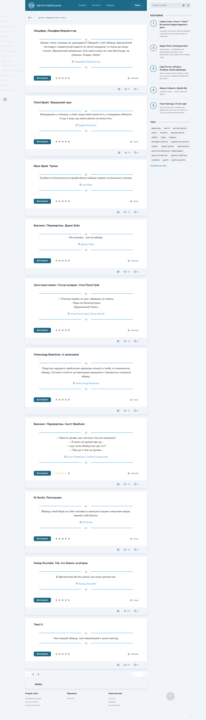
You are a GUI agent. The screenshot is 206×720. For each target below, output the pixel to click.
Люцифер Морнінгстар (87, 61)
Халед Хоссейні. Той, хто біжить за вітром (61, 563)
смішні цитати (167, 146)
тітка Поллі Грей (80, 313)
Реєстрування (114, 705)
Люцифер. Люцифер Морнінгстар (55, 30)
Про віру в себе (10, 76)
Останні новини (31, 702)
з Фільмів (5, 23)
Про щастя (6, 41)
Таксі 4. (38, 624)
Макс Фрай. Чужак (46, 166)
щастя (165, 160)
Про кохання (7, 47)
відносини (156, 128)
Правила (110, 5)
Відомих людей (8, 29)
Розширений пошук (33, 698)
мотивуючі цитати (159, 142)
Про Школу (6, 96)
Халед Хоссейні (87, 583)
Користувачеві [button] (115, 693)
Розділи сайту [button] (31, 693)
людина (172, 137)
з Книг (4, 17)
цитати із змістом (179, 155)
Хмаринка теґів (52, 18)
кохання (163, 133)
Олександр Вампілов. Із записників (56, 354)
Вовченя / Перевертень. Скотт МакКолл (59, 424)
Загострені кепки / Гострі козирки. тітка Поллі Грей (66, 285)
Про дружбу (6, 53)
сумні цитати (183, 146)
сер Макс (87, 184)
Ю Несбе (87, 522)
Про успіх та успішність (8, 83)
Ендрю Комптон (87, 125)
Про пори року (7, 90)
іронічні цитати (178, 160)
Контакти (96, 5)
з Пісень (5, 102)
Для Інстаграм (8, 108)
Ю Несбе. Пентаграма (47, 497)
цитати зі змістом (159, 155)
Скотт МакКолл (76, 456)
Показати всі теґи (158, 166)
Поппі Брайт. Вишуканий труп (52, 102)
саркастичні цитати (180, 142)
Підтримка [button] (72, 693)
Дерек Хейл (87, 244)
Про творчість (9, 64)
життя (167, 128)
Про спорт (7, 70)
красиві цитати (177, 133)
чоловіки (155, 160)
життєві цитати (180, 128)
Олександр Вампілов (87, 383)
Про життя (6, 35)
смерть (154, 146)
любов (154, 137)
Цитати (41, 18)
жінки (154, 133)
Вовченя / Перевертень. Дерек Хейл (57, 225)
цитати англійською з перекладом (167, 151)
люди (163, 137)
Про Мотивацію (8, 58)
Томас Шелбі (97, 313)
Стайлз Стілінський (97, 456)
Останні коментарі (32, 705)
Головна (82, 5)
